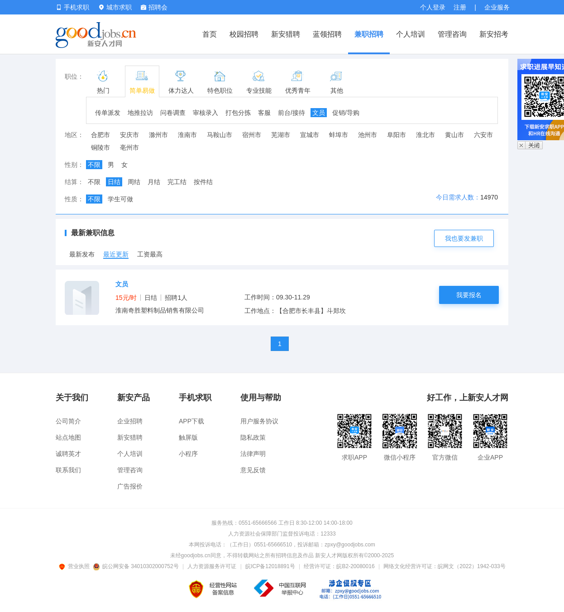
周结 (134, 181)
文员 (318, 112)
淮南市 (187, 134)
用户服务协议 (259, 421)
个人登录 (432, 7)
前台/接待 (291, 112)
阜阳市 (396, 134)
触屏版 (188, 437)
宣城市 (309, 134)
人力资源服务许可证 (211, 566)
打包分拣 (238, 112)
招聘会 (154, 7)
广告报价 (130, 486)
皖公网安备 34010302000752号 (136, 566)
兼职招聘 (368, 34)
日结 (114, 181)
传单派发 (107, 112)
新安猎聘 (285, 34)
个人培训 (410, 34)
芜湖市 (280, 134)
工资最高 (150, 254)
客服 (264, 112)
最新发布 (82, 254)
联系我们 (68, 470)
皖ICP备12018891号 (270, 566)
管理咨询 (452, 34)
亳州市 (129, 147)
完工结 (176, 181)
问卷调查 (173, 112)
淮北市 (425, 134)
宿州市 (251, 134)
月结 (154, 181)
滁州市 (158, 134)
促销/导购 (345, 112)
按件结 (203, 181)
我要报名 (469, 295)
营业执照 (75, 566)
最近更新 (116, 254)
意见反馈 (253, 470)
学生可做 (120, 199)
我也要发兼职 (464, 238)
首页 (209, 34)
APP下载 (191, 421)
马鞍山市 (219, 134)
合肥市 (100, 134)
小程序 (188, 453)
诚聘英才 (68, 453)
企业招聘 (130, 421)
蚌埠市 (338, 134)
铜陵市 (100, 147)
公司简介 (68, 421)
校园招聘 (243, 34)
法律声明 (253, 453)
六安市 (483, 134)
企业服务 (497, 7)
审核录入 (205, 112)
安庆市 (129, 134)
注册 (460, 7)
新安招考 (493, 34)
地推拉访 (140, 112)
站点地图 (68, 437)
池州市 (367, 134)
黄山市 (454, 134)
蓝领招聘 (327, 34)
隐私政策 (253, 437)
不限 (94, 164)
